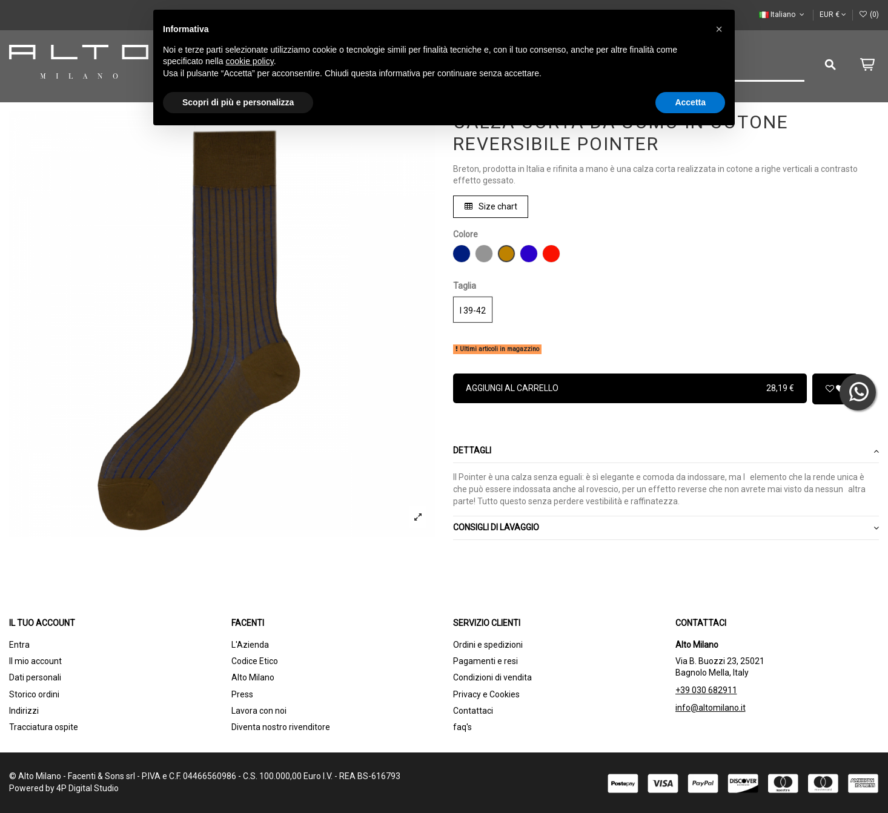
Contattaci (473, 711)
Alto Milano (252, 677)
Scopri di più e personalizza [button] (238, 102)
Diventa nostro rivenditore (280, 727)
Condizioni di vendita (492, 677)
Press (242, 694)
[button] (719, 29)
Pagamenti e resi (485, 661)
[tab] (666, 452)
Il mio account (35, 661)
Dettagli (666, 451)
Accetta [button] (690, 102)
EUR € (833, 14)
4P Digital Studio (87, 788)
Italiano (782, 14)
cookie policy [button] (250, 61)
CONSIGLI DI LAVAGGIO (666, 528)
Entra (19, 645)
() (869, 14)
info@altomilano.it (710, 708)
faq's (462, 727)
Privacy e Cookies (486, 694)
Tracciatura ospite (43, 727)
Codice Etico (254, 661)
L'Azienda (250, 645)
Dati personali (35, 677)
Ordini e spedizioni (488, 645)
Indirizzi (24, 711)
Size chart (491, 206)
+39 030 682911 (706, 690)
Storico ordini (34, 694)
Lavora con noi (259, 711)
